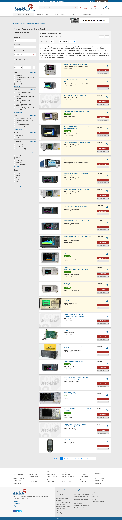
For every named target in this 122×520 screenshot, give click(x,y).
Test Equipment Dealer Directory (62, 499)
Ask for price (102, 70)
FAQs (93, 492)
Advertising (59, 513)
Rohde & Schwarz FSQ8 (52, 472)
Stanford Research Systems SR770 (18, 475)
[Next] (90, 458)
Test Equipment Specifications (78, 502)
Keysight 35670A (50, 474)
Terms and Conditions (98, 501)
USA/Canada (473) (20, 149)
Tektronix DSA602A (84, 472)
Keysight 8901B (17, 480)
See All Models (18, 112)
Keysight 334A (99, 483)
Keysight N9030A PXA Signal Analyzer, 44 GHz (76, 189)
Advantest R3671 (66, 474)
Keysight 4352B (66, 481)
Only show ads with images (22, 59)
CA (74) (17, 173)
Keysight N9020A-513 (35, 476)
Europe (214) (18, 144)
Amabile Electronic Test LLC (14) (23, 124)
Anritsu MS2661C (17, 472)
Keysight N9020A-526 (51, 476)
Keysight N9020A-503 (101, 476)
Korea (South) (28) (20, 164)
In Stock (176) (18, 135)
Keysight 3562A (50, 481)
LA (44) (16, 181)
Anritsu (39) (18, 84)
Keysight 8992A (66, 472)
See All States (17, 184)
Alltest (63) (17, 122)
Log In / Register (102, 1)
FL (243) (17, 175)
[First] (55, 458)
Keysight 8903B (50, 479)
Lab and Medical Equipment (81, 494)
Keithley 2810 (82, 474)
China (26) (17, 156)
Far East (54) (18, 146)
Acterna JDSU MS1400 (70, 440)
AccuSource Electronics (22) (22, 118)
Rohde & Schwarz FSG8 (68, 476)
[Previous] (59, 458)
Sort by (56, 41)
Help (93, 494)
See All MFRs (17, 86)
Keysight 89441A (99, 480)
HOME (17, 23)
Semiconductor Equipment (81, 496)
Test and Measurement (27, 23)
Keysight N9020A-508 (18, 478)
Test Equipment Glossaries (81, 508)
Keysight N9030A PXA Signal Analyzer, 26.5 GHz (77, 142)
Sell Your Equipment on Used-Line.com (62, 495)
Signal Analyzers (40, 23)
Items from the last (44, 41)
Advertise (73, 14)
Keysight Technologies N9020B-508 (73, 361)
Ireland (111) (18, 162)
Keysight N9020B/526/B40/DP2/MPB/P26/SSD (76, 220)
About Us (15, 501)
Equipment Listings (23, 14)
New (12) (17, 137)
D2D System (59, 510)
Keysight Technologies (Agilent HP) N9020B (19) (24, 108)
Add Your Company (61, 492)
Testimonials (16, 503)
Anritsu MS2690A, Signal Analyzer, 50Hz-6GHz (76, 111)
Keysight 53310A (83, 476)
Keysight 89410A (17, 483)
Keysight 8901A (99, 478)
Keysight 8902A (33, 479)
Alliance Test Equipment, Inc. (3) (23, 120)
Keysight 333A (82, 481)
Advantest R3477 (33, 474)
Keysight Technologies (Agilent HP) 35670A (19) (24, 104)
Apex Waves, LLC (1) (20, 126)
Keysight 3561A (33, 481)
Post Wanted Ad (87, 14)
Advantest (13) (18, 75)
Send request (102, 101)
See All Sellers (18, 129)
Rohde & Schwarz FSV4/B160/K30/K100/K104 (76, 95)
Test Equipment (78, 492)
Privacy (94, 499)
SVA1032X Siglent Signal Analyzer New (74, 393)
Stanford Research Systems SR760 (100, 472)
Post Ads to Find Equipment (81, 505)
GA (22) (17, 177)
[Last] (94, 458)
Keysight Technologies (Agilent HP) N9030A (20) (24, 101)
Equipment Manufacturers (81, 499)
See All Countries (18, 167)
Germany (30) (18, 160)
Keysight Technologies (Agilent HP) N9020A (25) (24, 93)
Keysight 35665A (83, 479)
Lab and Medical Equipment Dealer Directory (63, 503)
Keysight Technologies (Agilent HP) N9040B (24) (24, 97)
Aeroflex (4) (18, 79)
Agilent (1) (17, 82)
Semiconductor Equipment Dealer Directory (63, 507)
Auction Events (59, 14)
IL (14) (16, 179)
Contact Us (103, 14)
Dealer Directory (42, 14)
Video (92, 1)
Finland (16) (18, 158)
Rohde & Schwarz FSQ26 (36, 472)
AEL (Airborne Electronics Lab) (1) (24, 77)
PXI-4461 (66, 330)
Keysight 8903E (66, 479)
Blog (14, 506)
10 (87, 458)
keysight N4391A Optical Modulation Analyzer (76, 64)
